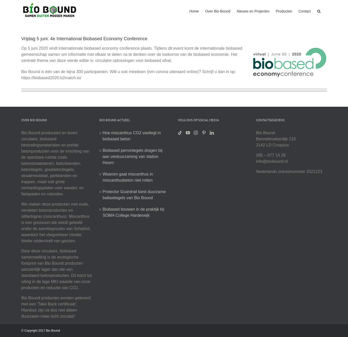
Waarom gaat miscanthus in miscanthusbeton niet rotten (128, 177)
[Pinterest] (204, 133)
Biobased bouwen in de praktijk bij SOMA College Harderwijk (133, 212)
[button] (319, 10)
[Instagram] (196, 133)
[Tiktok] (180, 133)
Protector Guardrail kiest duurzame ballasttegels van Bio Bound (134, 195)
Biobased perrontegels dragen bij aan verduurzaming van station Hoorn (132, 156)
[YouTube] (188, 133)
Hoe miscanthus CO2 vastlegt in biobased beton (132, 136)
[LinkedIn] (212, 133)
